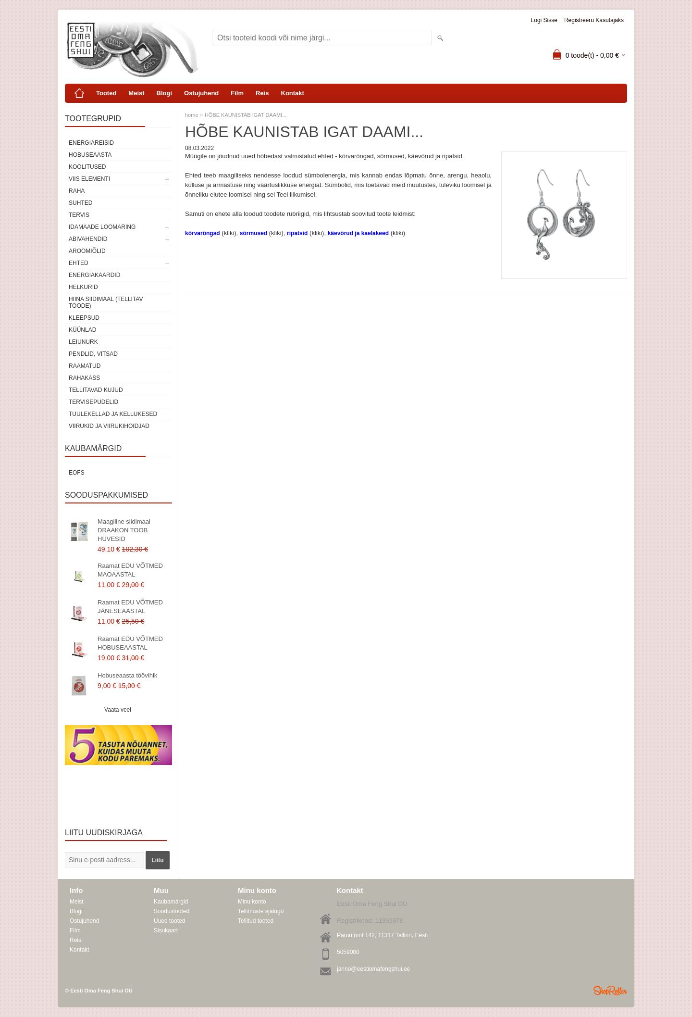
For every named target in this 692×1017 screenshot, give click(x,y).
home (191, 115)
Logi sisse (544, 20)
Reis (262, 93)
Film (237, 93)
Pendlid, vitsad (93, 354)
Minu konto (252, 901)
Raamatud (84, 366)
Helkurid (83, 287)
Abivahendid (88, 239)
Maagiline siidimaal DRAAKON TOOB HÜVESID (124, 530)
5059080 (348, 952)
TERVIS (79, 215)
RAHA (77, 191)
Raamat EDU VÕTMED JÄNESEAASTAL (130, 607)
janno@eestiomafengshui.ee (373, 969)
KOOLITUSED (87, 166)
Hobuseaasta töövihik (127, 675)
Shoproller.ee (610, 990)
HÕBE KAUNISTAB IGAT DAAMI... (246, 115)
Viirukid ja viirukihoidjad (109, 426)
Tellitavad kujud (96, 390)
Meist (136, 93)
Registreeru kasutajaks (594, 20)
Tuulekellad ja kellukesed (113, 414)
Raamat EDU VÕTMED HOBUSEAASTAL (130, 643)
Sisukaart (166, 930)
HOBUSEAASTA (90, 154)
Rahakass (84, 378)
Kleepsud (84, 317)
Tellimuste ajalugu (261, 911)
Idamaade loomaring (102, 227)
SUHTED (80, 203)
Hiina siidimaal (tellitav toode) (106, 302)
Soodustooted (171, 911)
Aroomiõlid (87, 251)
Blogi (165, 93)
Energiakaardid (94, 275)
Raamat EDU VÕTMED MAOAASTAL (130, 570)
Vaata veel (117, 709)
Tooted (106, 93)
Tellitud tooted (255, 920)
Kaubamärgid (171, 901)
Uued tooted (169, 920)
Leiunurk (83, 342)
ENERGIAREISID (91, 142)
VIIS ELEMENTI (89, 179)
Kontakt (292, 93)
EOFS (77, 472)
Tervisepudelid (93, 402)
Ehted (78, 263)
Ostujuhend (201, 93)
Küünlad (82, 329)
